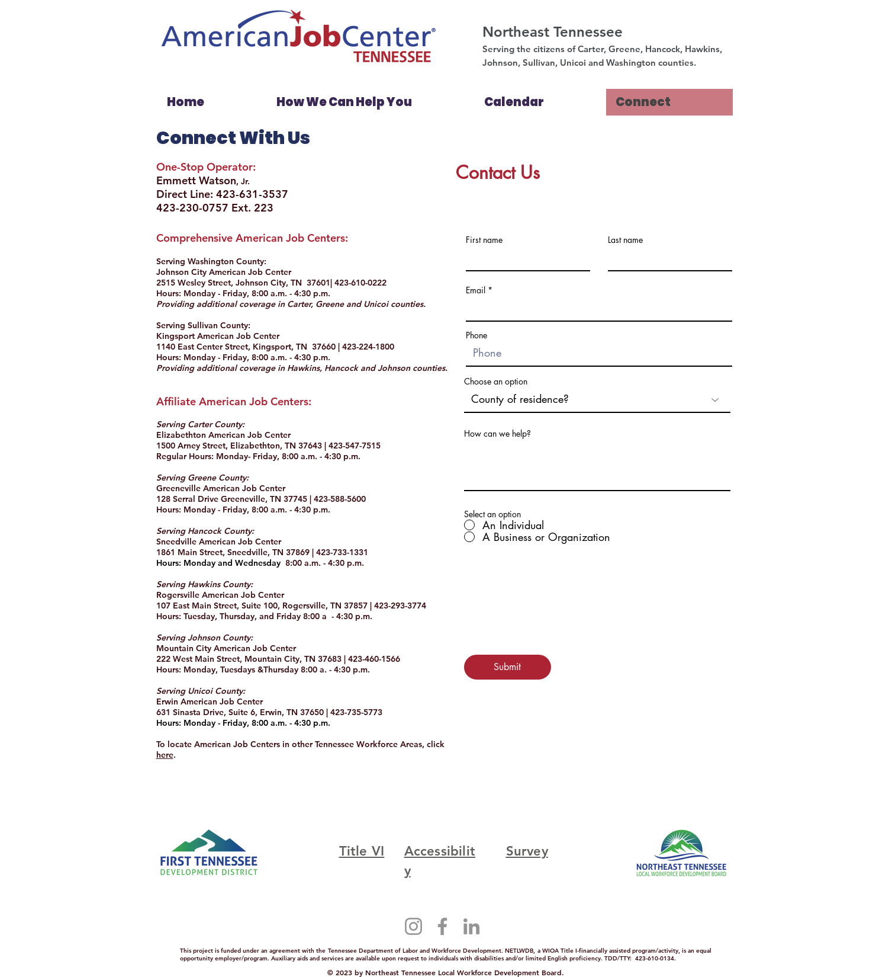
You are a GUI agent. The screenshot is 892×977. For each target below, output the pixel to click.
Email (475, 290)
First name (484, 240)
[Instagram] (413, 926)
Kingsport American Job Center (217, 336)
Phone (476, 335)
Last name (625, 240)
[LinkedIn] (471, 926)
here (164, 754)
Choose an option (495, 381)
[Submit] (507, 667)
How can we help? (497, 434)
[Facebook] (442, 926)
